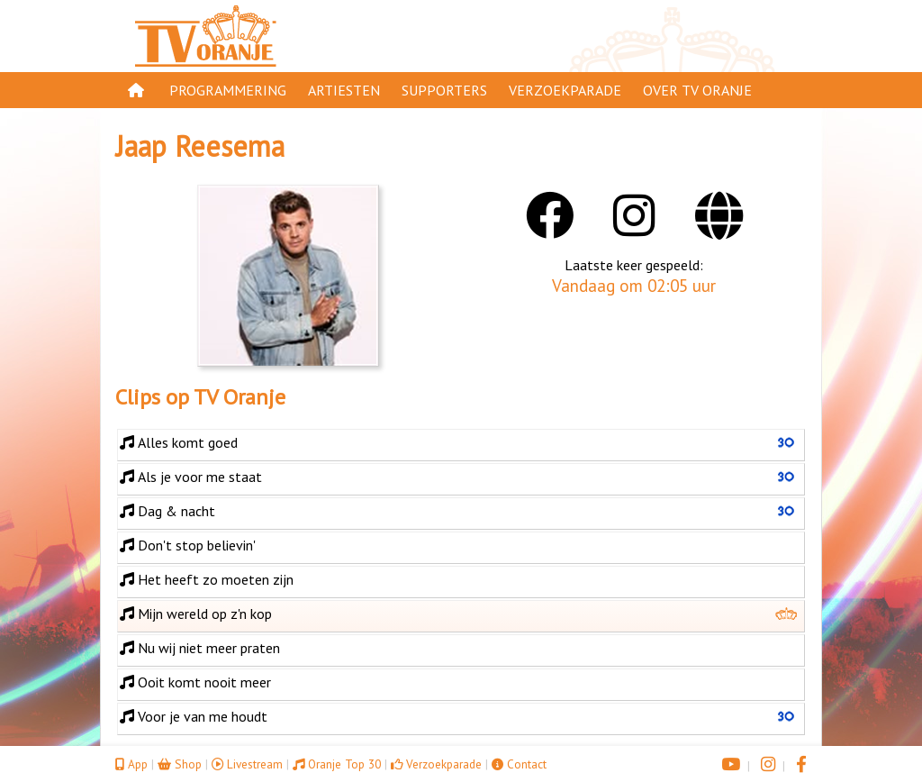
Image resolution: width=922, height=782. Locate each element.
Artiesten (344, 90)
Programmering (227, 90)
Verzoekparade (565, 90)
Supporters (444, 90)
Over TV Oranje (697, 90)
